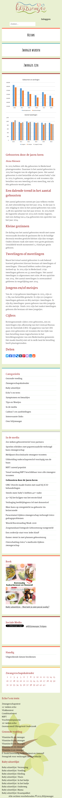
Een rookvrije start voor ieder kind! (22, 532)
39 (34, 685)
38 (31, 685)
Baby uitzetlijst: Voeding (13, 770)
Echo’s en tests (13, 392)
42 (44, 685)
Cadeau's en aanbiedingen (18, 412)
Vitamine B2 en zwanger (13, 743)
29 (51, 681)
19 (17, 681)
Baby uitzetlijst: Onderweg (14, 786)
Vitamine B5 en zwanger (13, 737)
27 (44, 681)
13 (47, 677)
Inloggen (46, 19)
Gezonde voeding (14, 378)
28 (47, 681)
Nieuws (31, 34)
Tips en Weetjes (13, 402)
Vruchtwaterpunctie (11, 720)
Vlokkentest (7, 710)
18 (14, 681)
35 (21, 685)
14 (51, 677)
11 (41, 677)
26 (41, 681)
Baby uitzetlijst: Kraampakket (16, 793)
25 (37, 681)
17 (11, 681)
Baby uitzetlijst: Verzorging (15, 767)
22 (27, 681)
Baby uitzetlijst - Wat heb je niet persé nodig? (27, 607)
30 (54, 681)
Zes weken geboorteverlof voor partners (25, 442)
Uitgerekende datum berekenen (21, 657)
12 (44, 677)
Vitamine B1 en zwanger (13, 747)
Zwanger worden (31, 50)
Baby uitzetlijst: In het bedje (15, 780)
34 (17, 685)
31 (7, 685)
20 (21, 681)
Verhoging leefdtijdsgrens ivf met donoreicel (27, 502)
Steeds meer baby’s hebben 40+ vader (24, 493)
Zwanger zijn (31, 65)
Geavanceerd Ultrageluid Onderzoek (19, 726)
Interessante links (14, 416)
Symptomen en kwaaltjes (18, 397)
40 (37, 685)
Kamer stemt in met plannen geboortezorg (26, 537)
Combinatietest (9, 713)
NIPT (4, 716)
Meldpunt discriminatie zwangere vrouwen (26, 454)
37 (27, 685)
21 (24, 681)
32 (11, 685)
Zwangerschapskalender (17, 383)
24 (34, 681)
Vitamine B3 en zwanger (13, 740)
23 (31, 681)
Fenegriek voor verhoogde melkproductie (21, 756)
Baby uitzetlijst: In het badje (15, 783)
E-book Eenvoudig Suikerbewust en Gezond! (23, 753)
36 (24, 685)
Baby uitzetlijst (13, 388)
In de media (11, 407)
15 (54, 677)
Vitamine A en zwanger (13, 750)
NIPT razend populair (16, 467)
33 (14, 685)
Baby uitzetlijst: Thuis (12, 777)
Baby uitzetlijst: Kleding (13, 774)
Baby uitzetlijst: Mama (12, 790)
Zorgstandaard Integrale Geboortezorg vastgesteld (29, 528)
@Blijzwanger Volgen (36, 626)
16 (7, 681)
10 (37, 677)
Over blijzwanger (14, 421)
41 (41, 685)
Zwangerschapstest (11, 704)
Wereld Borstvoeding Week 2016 (21, 523)
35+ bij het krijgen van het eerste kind (24, 497)
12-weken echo (9, 707)
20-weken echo (9, 723)
